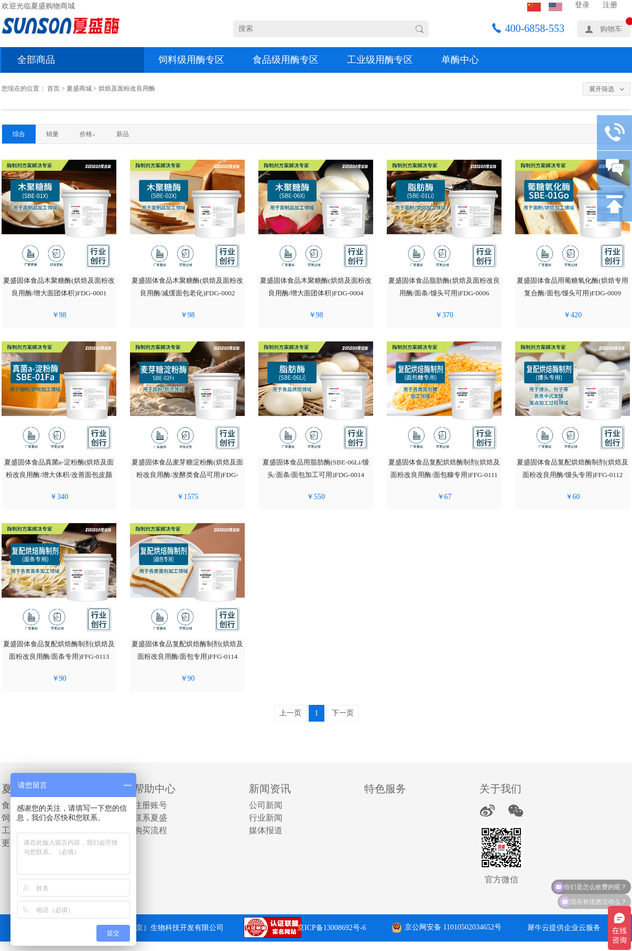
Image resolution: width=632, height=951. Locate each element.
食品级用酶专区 (286, 59)
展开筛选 (601, 89)
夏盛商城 (79, 88)
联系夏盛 (150, 817)
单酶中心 (460, 59)
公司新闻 (265, 805)
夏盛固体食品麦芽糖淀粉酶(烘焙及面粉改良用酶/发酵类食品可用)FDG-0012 (187, 474)
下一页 (343, 713)
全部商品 (36, 59)
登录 (582, 5)
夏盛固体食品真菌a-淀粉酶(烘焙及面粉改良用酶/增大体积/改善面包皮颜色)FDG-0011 (59, 474)
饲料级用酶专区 (191, 59)
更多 (10, 842)
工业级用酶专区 (380, 59)
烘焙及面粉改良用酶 (127, 88)
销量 (52, 134)
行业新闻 (265, 817)
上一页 (290, 713)
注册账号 (150, 805)
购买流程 (150, 830)
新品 (122, 134)
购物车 (611, 29)
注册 (610, 5)
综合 (19, 134)
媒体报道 (265, 830)
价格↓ (87, 134)
